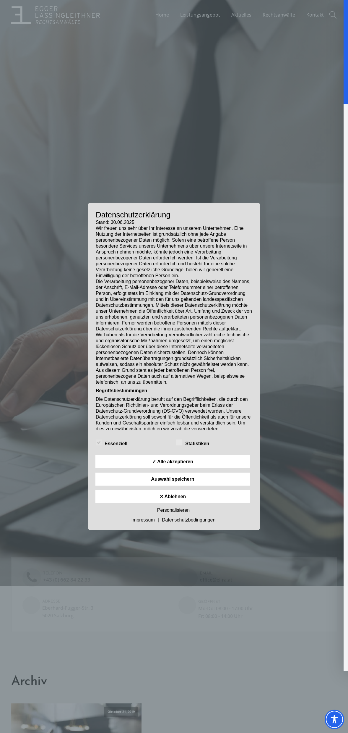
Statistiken (192, 442)
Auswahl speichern (172, 479)
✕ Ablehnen (173, 496)
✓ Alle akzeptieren (172, 461)
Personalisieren (173, 510)
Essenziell (111, 442)
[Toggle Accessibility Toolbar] (334, 719)
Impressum (143, 519)
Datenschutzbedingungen (188, 519)
